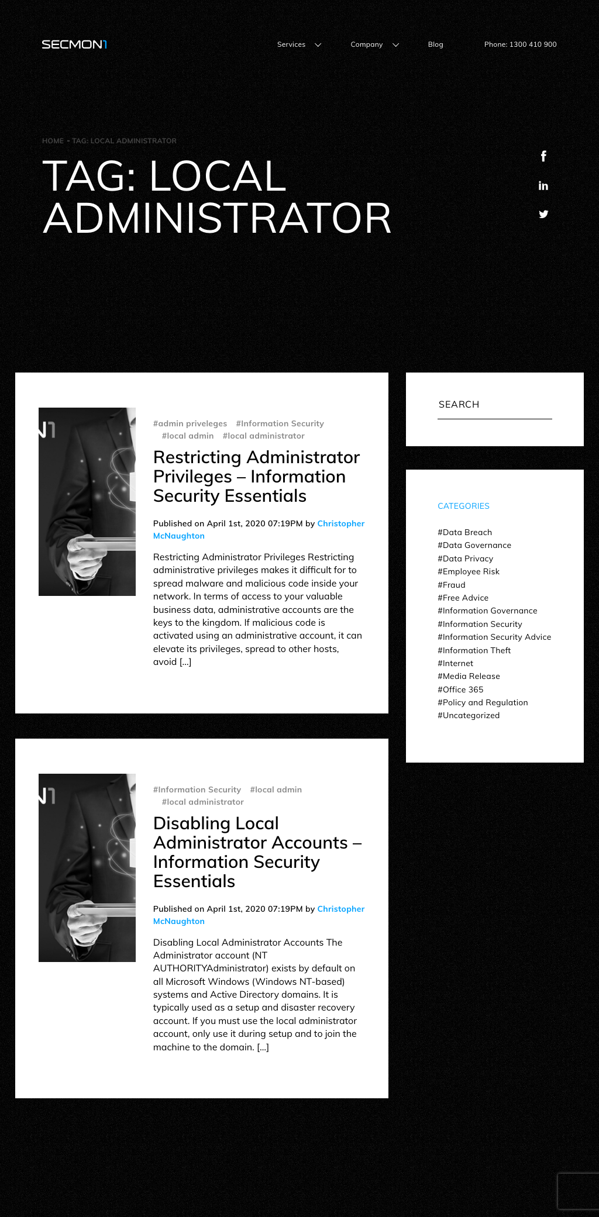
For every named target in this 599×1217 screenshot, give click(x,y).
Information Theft (477, 650)
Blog (435, 44)
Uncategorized (471, 715)
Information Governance (490, 610)
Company (366, 44)
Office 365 (463, 689)
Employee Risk (471, 571)
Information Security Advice (497, 637)
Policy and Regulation (485, 702)
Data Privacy (468, 558)
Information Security (482, 624)
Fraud (454, 585)
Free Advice (466, 597)
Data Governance (477, 545)
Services (291, 44)
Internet (458, 663)
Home (53, 140)
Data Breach (467, 532)
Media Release (471, 676)
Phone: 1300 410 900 (520, 44)
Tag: (124, 140)
